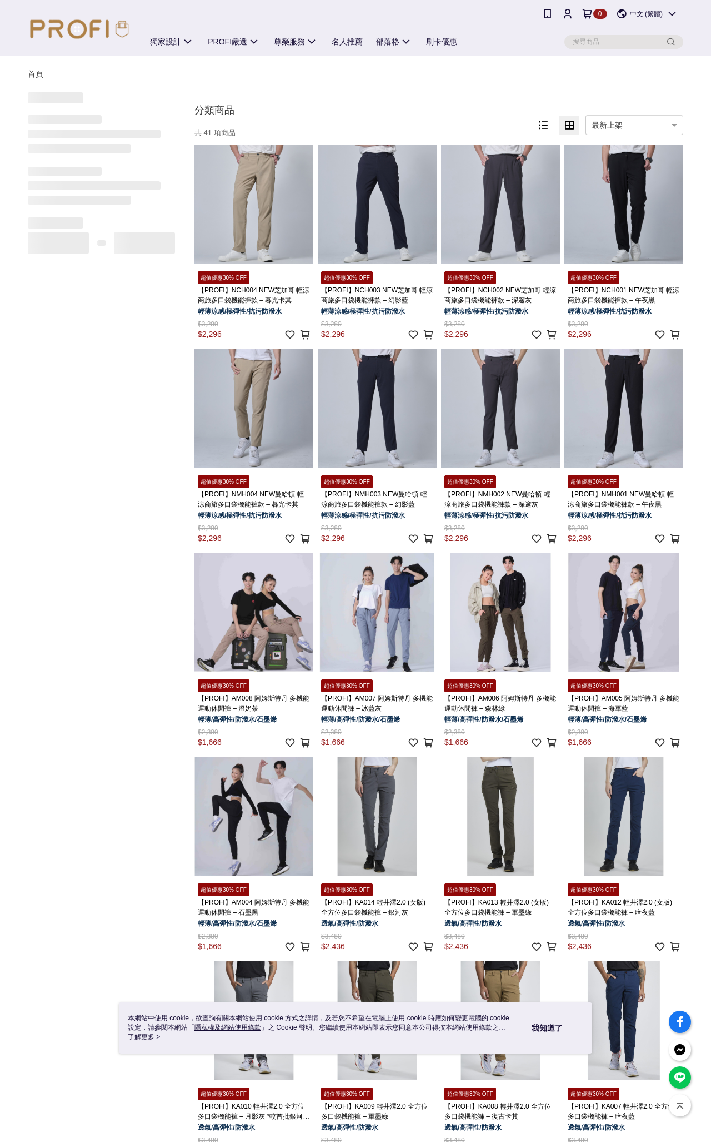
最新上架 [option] (607, 125)
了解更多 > (144, 1037)
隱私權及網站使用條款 (227, 1027)
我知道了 (547, 1028)
